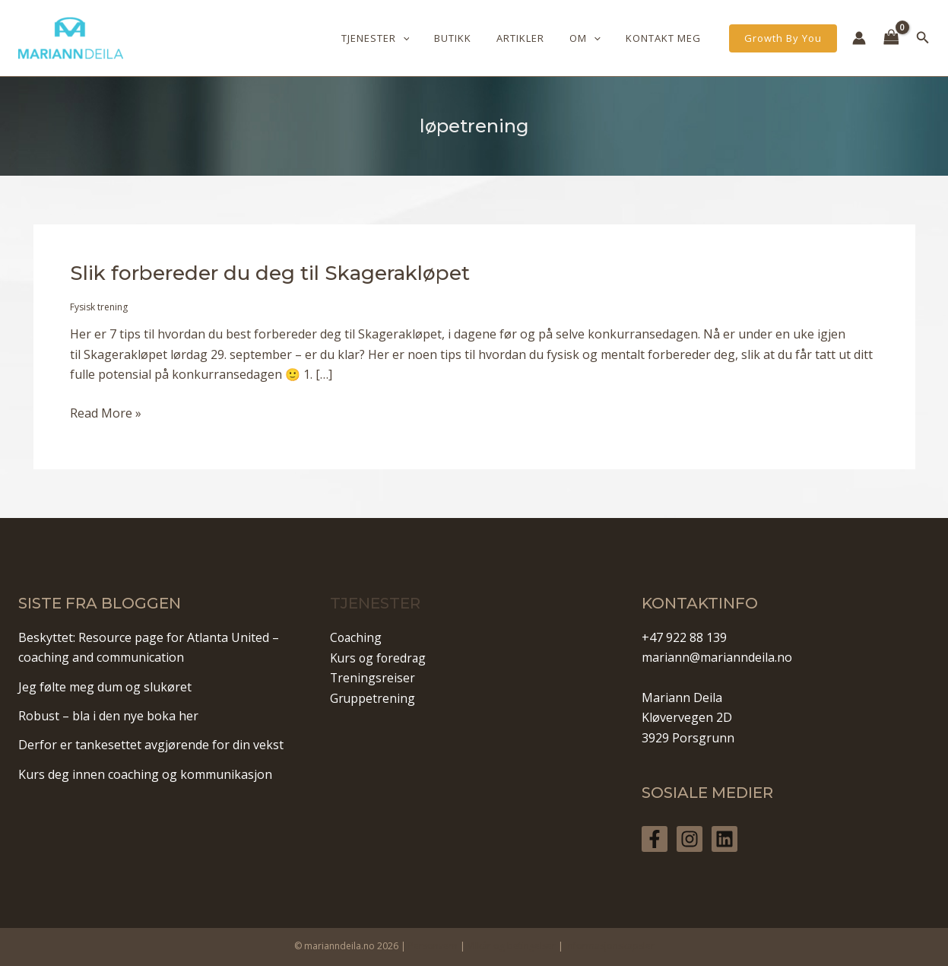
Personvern (433, 945)
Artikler (534, 38)
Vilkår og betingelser (512, 945)
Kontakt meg (666, 38)
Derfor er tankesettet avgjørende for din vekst (151, 744)
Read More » (105, 413)
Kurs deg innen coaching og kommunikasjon (145, 774)
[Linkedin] (724, 839)
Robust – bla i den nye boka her (108, 715)
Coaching (356, 637)
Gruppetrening (373, 697)
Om (593, 38)
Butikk (471, 38)
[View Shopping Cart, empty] (891, 38)
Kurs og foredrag (379, 657)
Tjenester (399, 38)
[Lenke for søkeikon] (923, 38)
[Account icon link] (859, 38)
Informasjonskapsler (610, 945)
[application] (426, 38)
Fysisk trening (99, 306)
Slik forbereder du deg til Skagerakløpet (270, 273)
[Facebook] (654, 839)
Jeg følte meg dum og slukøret (105, 686)
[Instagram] (689, 839)
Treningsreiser (373, 677)
